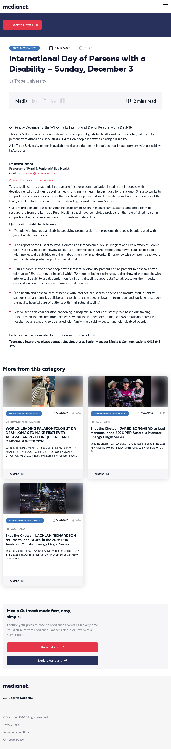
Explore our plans (52, 660)
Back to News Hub (22, 25)
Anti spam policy (13, 739)
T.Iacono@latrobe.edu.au (39, 173)
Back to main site (18, 698)
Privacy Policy (11, 725)
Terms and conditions (16, 732)
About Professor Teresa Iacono (31, 180)
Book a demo (52, 647)
